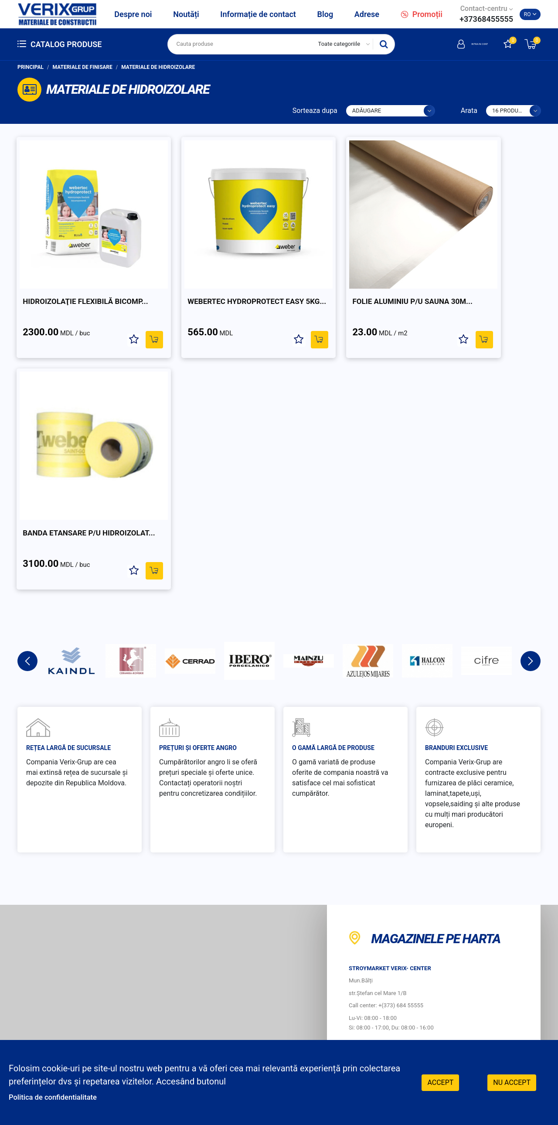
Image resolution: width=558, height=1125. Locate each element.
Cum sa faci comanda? (370, 914)
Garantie (488, 914)
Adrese (366, 14)
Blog (325, 14)
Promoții (421, 14)
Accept (440, 1081)
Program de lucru (356, 989)
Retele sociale (493, 989)
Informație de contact (258, 14)
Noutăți (186, 14)
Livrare (485, 936)
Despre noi (133, 14)
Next (531, 399)
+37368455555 (486, 19)
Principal (30, 67)
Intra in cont (456, 44)
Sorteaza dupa (315, 110)
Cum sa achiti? (356, 936)
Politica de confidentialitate (62, 1096)
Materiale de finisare (82, 67)
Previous (27, 399)
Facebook (485, 1010)
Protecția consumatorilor (380, 958)
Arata (469, 110)
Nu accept (512, 1081)
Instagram (486, 1028)
